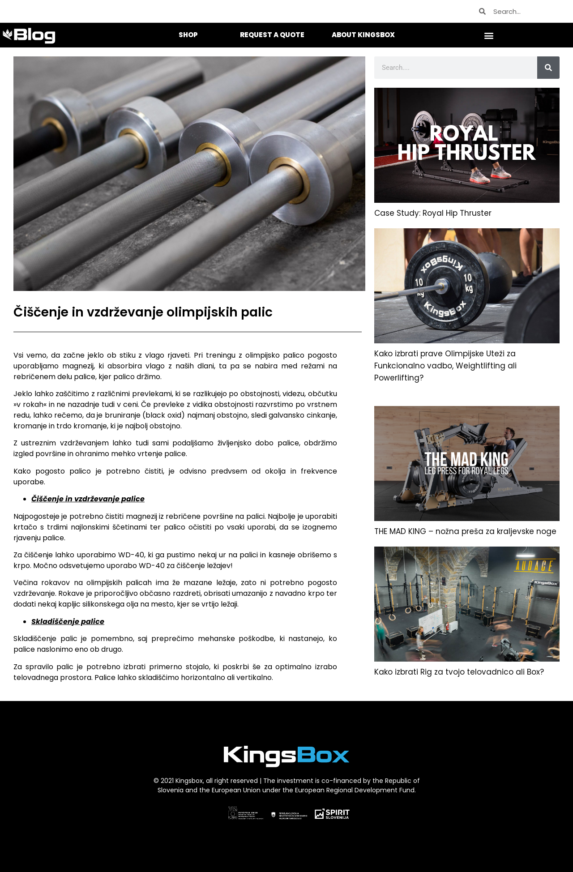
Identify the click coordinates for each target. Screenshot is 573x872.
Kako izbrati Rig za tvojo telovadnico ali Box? (459, 672)
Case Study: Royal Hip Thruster (433, 213)
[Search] (548, 67)
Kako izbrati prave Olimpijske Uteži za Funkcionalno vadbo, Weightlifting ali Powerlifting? (445, 365)
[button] (489, 35)
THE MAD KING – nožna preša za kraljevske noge (465, 531)
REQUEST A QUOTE (272, 34)
